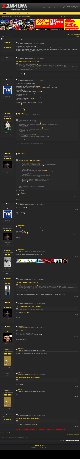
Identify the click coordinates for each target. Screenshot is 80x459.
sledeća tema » (77, 34)
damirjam (8, 278)
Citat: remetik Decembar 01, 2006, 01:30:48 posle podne (28, 377)
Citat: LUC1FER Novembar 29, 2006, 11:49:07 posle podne (28, 306)
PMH (29, 16)
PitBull (8, 153)
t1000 (8, 113)
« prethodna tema (70, 34)
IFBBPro (8, 42)
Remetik (8, 349)
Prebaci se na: (63, 440)
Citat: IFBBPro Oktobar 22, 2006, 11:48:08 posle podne (27, 61)
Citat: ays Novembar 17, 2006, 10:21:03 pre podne (26, 117)
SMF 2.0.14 (33, 447)
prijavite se (54, 7)
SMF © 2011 (39, 447)
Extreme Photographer (40, 445)
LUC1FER (8, 250)
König (8, 326)
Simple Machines (45, 447)
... (8, 36)
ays (8, 79)
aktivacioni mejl (74, 7)
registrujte (61, 7)
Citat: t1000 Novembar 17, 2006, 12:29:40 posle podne (27, 157)
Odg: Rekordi (21, 42)
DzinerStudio (43, 448)
